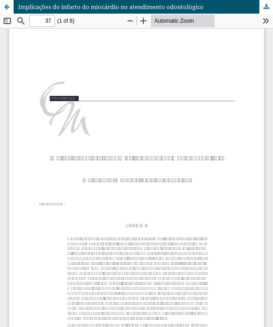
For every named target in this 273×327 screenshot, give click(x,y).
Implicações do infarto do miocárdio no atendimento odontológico (111, 7)
